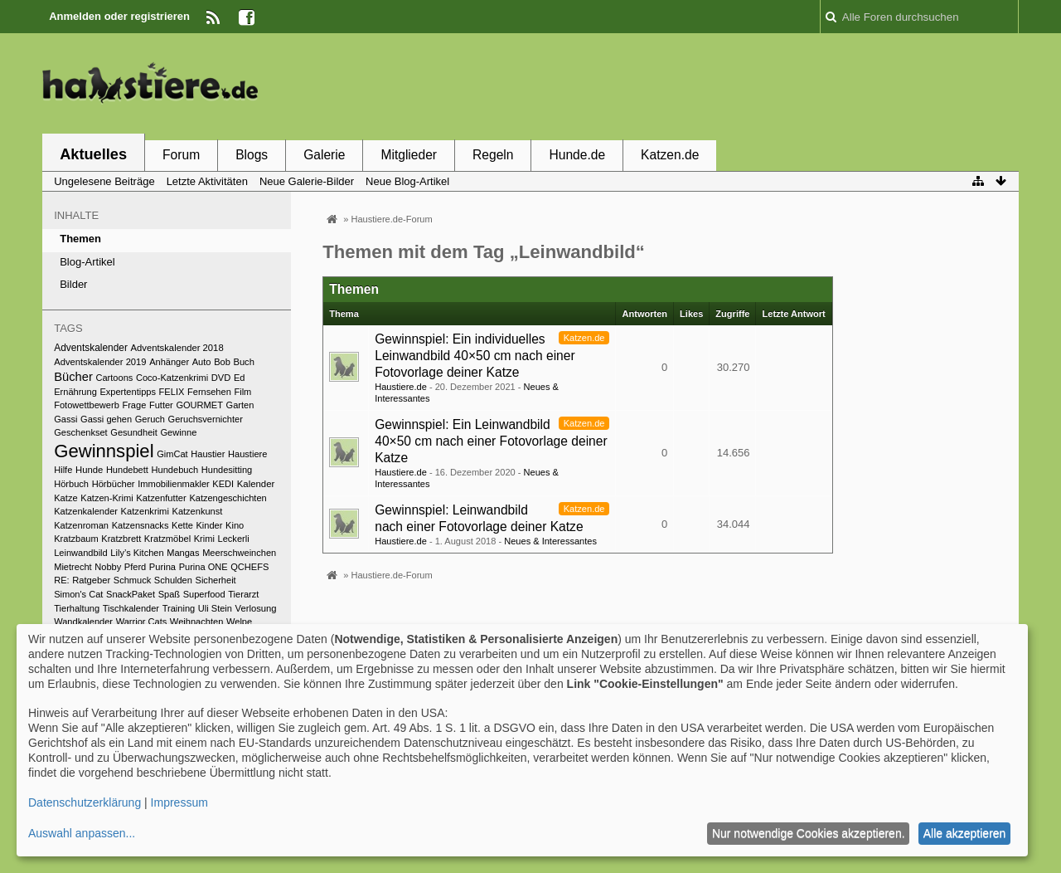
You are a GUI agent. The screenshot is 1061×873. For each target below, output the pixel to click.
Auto (201, 362)
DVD (221, 378)
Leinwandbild (81, 553)
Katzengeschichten (227, 498)
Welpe (239, 622)
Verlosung (256, 608)
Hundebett (127, 470)
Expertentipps (127, 392)
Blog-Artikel (87, 262)
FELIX (172, 392)
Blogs (251, 155)
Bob (222, 362)
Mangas (183, 553)
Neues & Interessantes (550, 541)
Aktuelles (93, 154)
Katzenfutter (161, 498)
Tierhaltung (76, 608)
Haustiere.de (401, 387)
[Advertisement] (717, 85)
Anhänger (169, 362)
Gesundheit (133, 432)
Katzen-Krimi (106, 498)
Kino (234, 525)
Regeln (492, 155)
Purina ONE (203, 567)
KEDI (223, 484)
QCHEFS (249, 567)
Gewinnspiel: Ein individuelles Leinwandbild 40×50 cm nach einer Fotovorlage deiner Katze (474, 355)
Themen (80, 238)
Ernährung (75, 392)
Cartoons (114, 378)
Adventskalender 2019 (100, 362)
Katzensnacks (140, 525)
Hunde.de (577, 155)
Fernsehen (209, 392)
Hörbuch (71, 484)
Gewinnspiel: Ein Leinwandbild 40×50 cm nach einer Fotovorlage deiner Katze (491, 441)
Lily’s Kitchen (136, 553)
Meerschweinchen (239, 553)
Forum (181, 155)
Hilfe (63, 470)
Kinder (209, 525)
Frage (134, 405)
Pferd (135, 567)
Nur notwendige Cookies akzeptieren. (808, 833)
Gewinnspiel (103, 451)
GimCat (172, 454)
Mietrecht (72, 567)
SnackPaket (130, 594)
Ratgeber (91, 580)
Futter (161, 405)
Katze (65, 498)
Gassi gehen (106, 419)
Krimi (204, 539)
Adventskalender (91, 348)
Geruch (150, 419)
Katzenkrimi (145, 511)
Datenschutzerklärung (84, 802)
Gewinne (178, 432)
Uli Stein (215, 608)
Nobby (107, 567)
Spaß (169, 594)
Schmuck (132, 580)
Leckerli (234, 539)
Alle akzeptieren (964, 833)
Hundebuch (175, 470)
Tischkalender (131, 608)
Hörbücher (113, 484)
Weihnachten (197, 622)
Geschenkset (80, 432)
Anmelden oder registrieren (119, 16)
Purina (162, 567)
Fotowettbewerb (86, 405)
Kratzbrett (121, 539)
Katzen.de (670, 155)
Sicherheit (216, 580)
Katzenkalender (86, 511)
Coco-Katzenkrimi (172, 378)
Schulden (173, 580)
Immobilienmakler (174, 484)
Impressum (179, 802)
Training (179, 608)
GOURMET (199, 405)
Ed (239, 378)
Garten (240, 405)
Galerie (324, 155)
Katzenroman (81, 525)
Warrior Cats (141, 622)
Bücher (73, 376)
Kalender (256, 484)
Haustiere (247, 454)
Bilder (73, 284)
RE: (61, 580)
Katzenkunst (197, 511)
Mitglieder (408, 155)
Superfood (204, 594)
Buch (243, 362)
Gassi (65, 419)
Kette (182, 525)
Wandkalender (83, 622)
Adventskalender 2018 (177, 348)
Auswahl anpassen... (81, 833)
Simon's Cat (78, 594)
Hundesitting (226, 470)
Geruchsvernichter (205, 419)
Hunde (89, 470)
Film (242, 392)
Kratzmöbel (167, 539)
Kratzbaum (76, 539)
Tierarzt (243, 594)
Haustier (208, 454)
